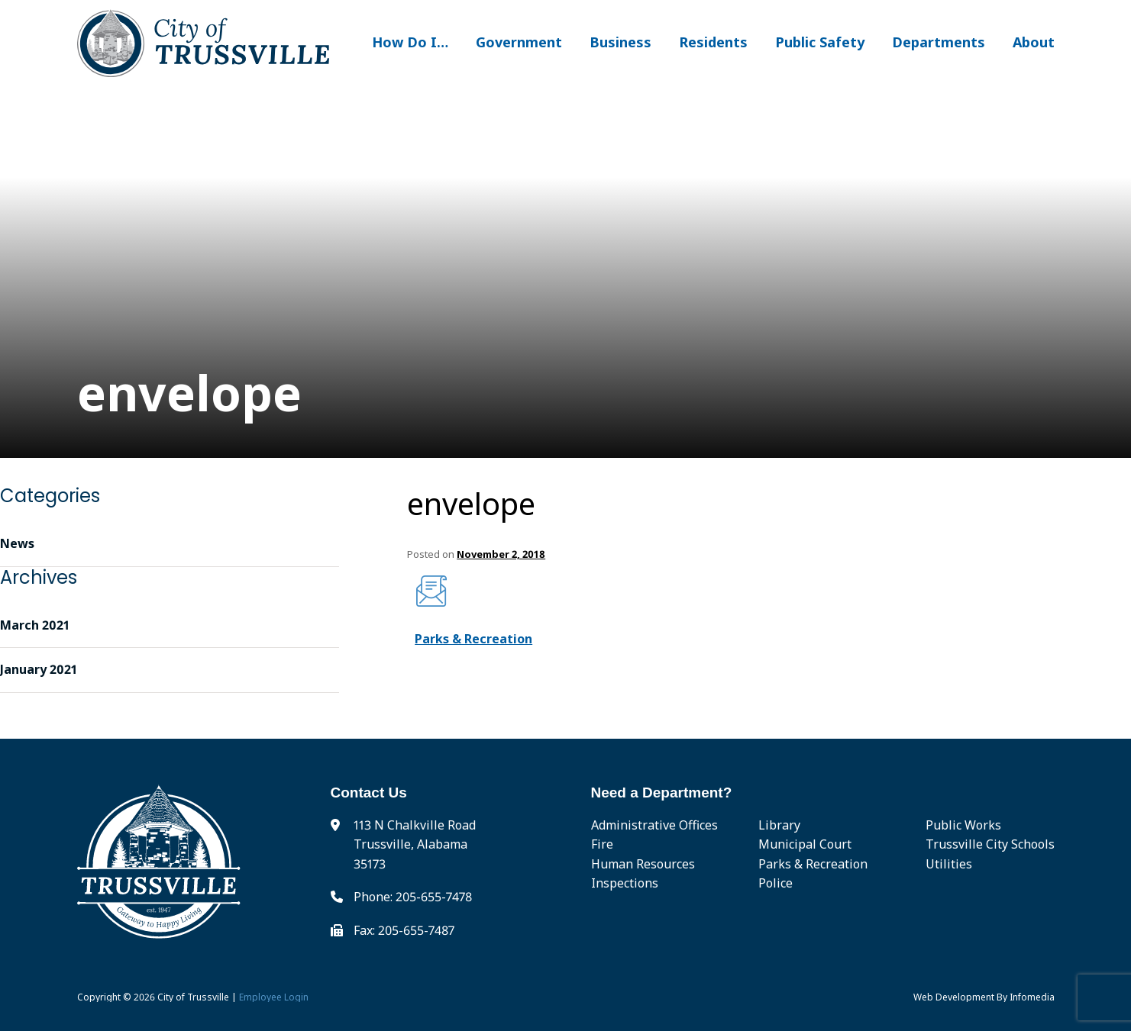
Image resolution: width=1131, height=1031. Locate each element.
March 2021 (34, 625)
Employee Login (274, 997)
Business (620, 42)
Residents (713, 42)
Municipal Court (804, 844)
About (1034, 42)
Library (779, 825)
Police (775, 883)
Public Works (963, 825)
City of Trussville (193, 997)
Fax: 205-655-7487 (404, 930)
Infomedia (1032, 997)
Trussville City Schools (990, 844)
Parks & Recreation (473, 638)
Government (519, 42)
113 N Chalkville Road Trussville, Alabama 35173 (415, 844)
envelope (471, 503)
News (17, 543)
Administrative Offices (654, 825)
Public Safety (819, 42)
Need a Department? (661, 793)
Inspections (624, 883)
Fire (602, 844)
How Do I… (410, 42)
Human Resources (643, 863)
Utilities (949, 863)
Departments (938, 42)
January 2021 (38, 669)
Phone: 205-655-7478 (413, 896)
